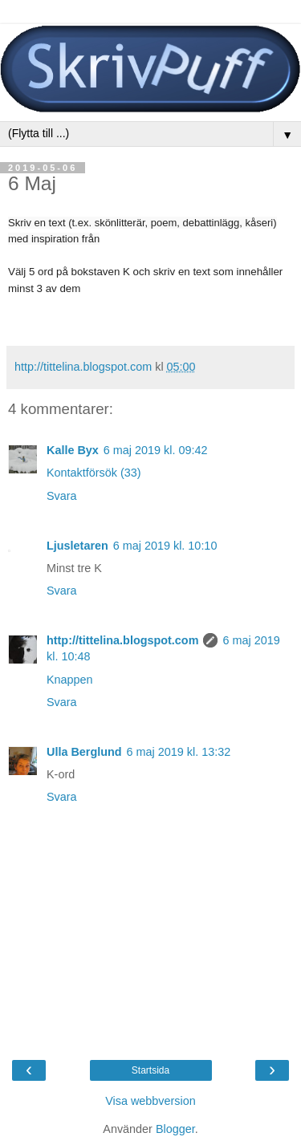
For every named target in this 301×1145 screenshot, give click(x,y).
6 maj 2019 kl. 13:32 (179, 751)
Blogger (175, 1129)
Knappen (70, 679)
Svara (62, 495)
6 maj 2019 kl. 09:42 (156, 450)
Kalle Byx (73, 450)
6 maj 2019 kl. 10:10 (165, 545)
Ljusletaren (77, 545)
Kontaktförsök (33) (94, 472)
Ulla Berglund (84, 751)
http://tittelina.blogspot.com (122, 640)
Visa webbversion (150, 1100)
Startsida (150, 1070)
